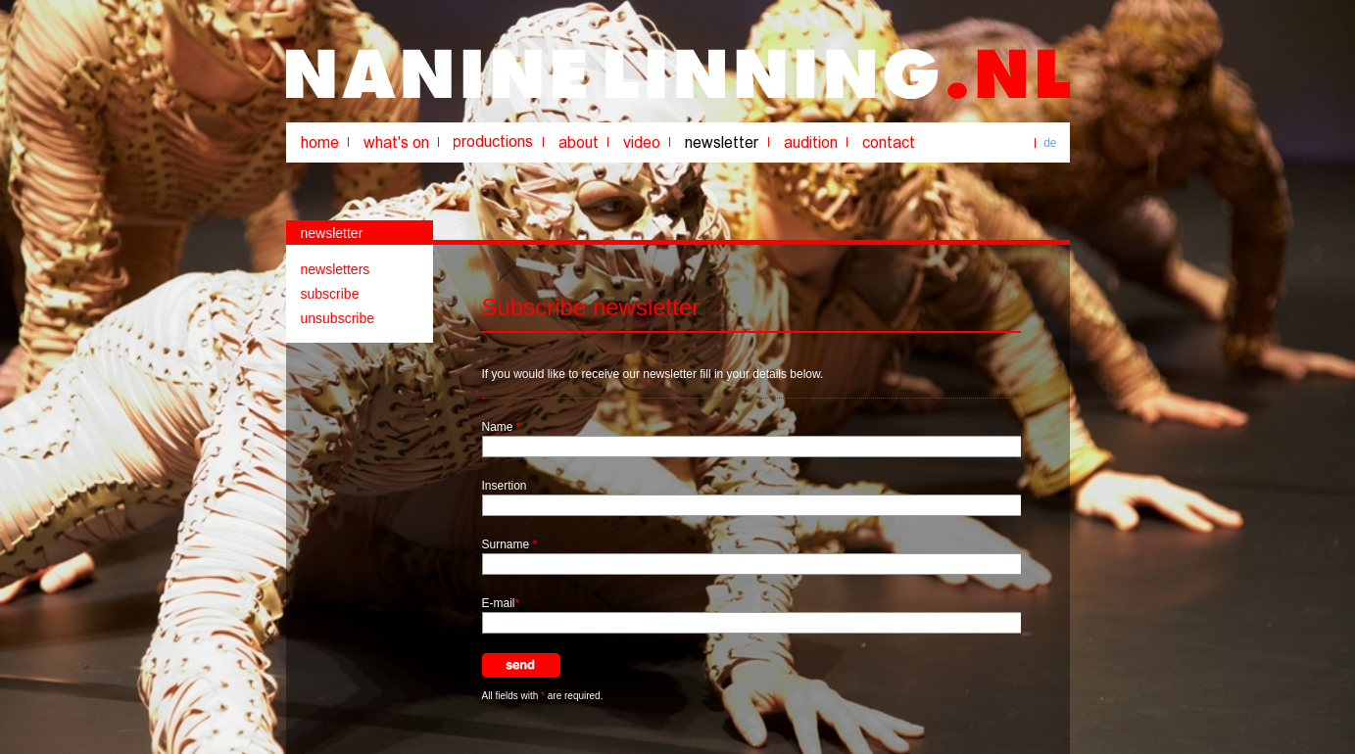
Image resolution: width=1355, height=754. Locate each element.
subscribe (330, 294)
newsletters (335, 269)
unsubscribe (338, 318)
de (1049, 143)
